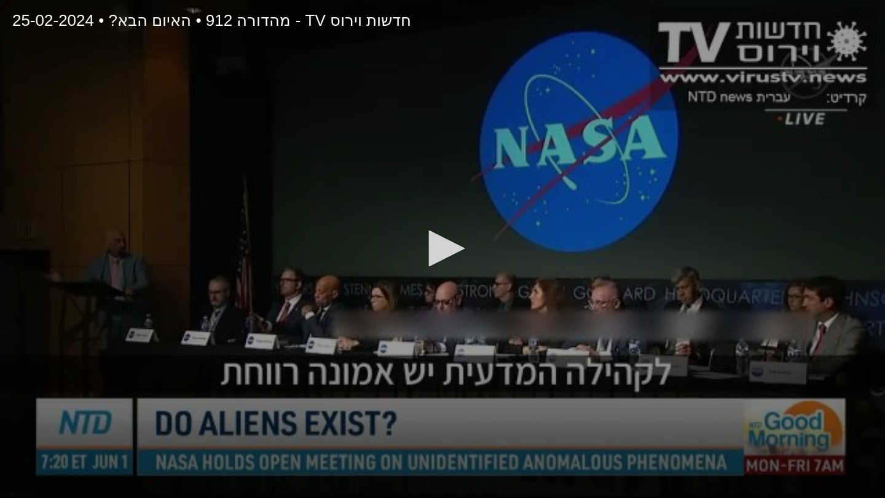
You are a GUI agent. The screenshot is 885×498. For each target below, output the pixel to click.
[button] (442, 248)
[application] (442, 249)
